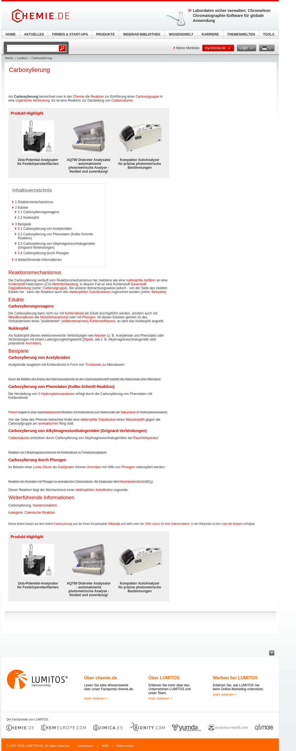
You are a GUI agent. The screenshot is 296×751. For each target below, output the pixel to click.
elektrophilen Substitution (94, 490)
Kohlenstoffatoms (102, 321)
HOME (11, 34)
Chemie (78, 97)
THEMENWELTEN (241, 34)
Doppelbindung (19, 288)
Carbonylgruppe (54, 288)
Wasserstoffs (135, 420)
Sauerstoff (138, 284)
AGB (105, 745)
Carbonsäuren (122, 100)
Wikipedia (114, 523)
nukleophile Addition (141, 280)
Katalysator (66, 467)
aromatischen (48, 423)
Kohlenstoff (16, 284)
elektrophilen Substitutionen (89, 292)
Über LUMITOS (164, 678)
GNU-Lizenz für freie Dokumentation (167, 523)
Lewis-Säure (42, 467)
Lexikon (22, 58)
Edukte (16, 300)
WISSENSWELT (181, 34)
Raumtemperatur (145, 438)
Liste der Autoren (231, 523)
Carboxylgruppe (147, 97)
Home (9, 58)
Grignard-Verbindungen (123, 431)
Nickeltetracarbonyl (54, 317)
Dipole (88, 339)
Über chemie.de (100, 678)
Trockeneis (93, 365)
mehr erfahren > (96, 698)
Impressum (85, 745)
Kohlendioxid (74, 313)
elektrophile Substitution (98, 420)
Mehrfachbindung (65, 284)
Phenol (12, 412)
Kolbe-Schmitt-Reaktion (91, 386)
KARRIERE (210, 34)
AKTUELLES (34, 34)
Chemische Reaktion (39, 513)
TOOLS (268, 34)
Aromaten (32, 343)
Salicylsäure (128, 412)
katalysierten (53, 412)
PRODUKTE (105, 34)
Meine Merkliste (187, 48)
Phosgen (88, 317)
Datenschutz (125, 745)
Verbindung (41, 100)
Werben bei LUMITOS (235, 678)
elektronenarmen (74, 321)
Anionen (100, 335)
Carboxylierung (63, 523)
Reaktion (97, 97)
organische (24, 100)
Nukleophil (18, 328)
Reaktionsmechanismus (34, 272)
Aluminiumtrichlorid (131, 481)
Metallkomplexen (20, 317)
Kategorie (15, 513)
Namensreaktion (45, 505)
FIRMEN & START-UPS (70, 34)
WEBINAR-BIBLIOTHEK (142, 34)
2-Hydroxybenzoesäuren (56, 394)
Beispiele (158, 292)
